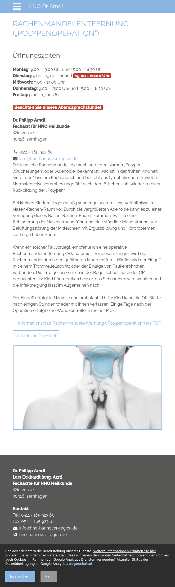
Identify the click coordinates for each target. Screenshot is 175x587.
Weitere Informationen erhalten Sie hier (124, 551)
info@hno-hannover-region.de (48, 158)
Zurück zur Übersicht (36, 335)
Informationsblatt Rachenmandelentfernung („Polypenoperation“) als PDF (89, 323)
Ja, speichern (20, 576)
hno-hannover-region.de (43, 534)
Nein (48, 576)
